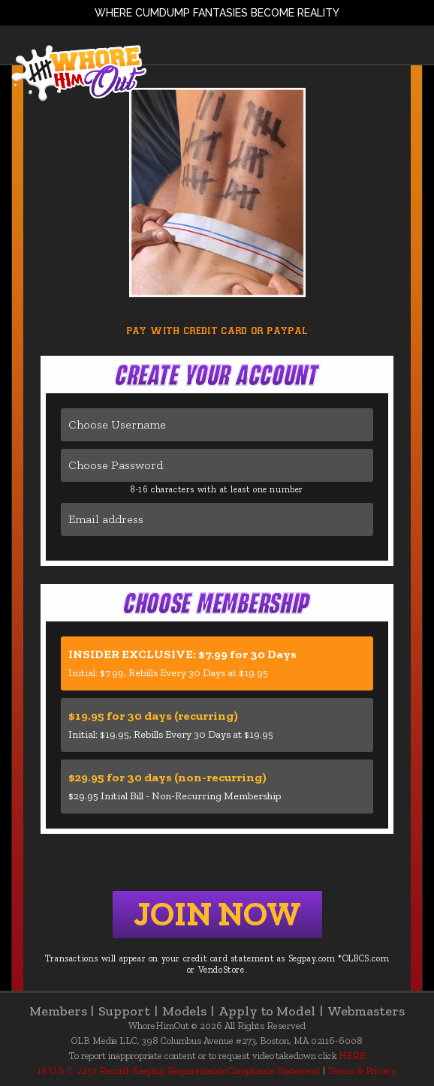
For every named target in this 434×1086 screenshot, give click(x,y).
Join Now (217, 914)
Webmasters (366, 1011)
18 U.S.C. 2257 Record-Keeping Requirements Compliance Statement (179, 1070)
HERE (352, 1055)
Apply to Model (273, 1011)
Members (63, 1011)
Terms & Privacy (361, 1070)
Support (129, 1011)
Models (190, 1011)
